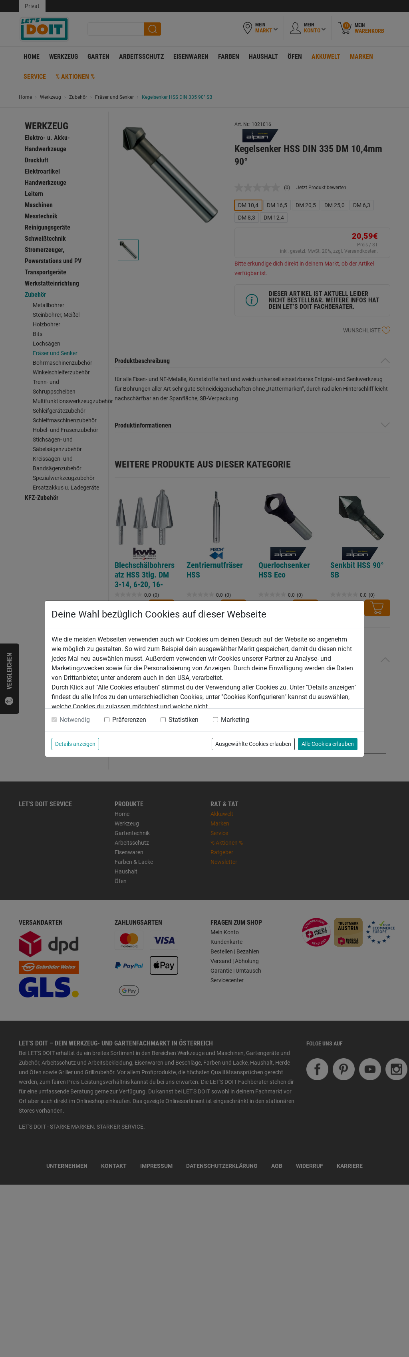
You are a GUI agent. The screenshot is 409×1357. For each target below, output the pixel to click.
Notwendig (75, 719)
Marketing (235, 719)
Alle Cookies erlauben (328, 744)
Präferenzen (129, 719)
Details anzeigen (75, 744)
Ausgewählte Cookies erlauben (253, 744)
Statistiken (184, 719)
